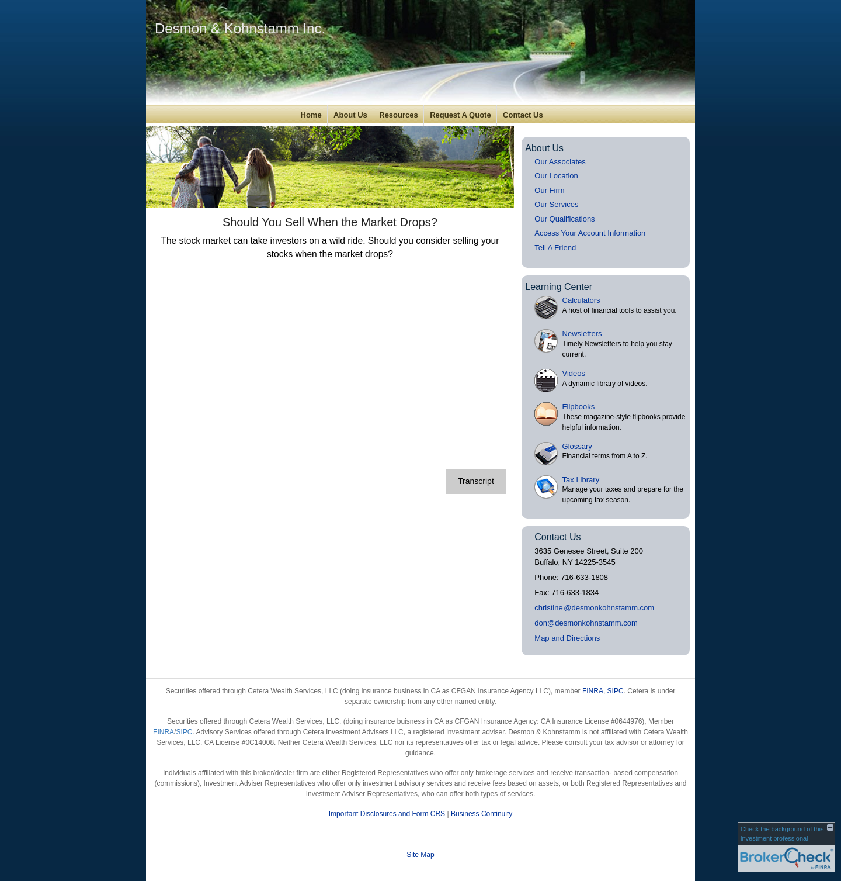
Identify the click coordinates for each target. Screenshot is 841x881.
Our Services (556, 204)
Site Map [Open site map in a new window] (420, 855)
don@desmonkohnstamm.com (586, 623)
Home (311, 114)
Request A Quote (460, 114)
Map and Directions (567, 638)
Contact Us (523, 114)
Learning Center (558, 287)
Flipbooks (578, 406)
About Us (350, 114)
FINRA (592, 691)
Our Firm (549, 190)
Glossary (577, 446)
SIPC (615, 691)
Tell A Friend (555, 247)
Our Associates (559, 161)
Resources (398, 114)
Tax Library (581, 479)
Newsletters (582, 333)
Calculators (581, 300)
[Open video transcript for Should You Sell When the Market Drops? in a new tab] (476, 481)
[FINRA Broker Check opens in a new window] (786, 847)
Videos (574, 373)
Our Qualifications (564, 219)
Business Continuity (481, 814)
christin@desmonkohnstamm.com (594, 607)
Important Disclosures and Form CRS (387, 814)
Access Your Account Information (589, 233)
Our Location (556, 175)
